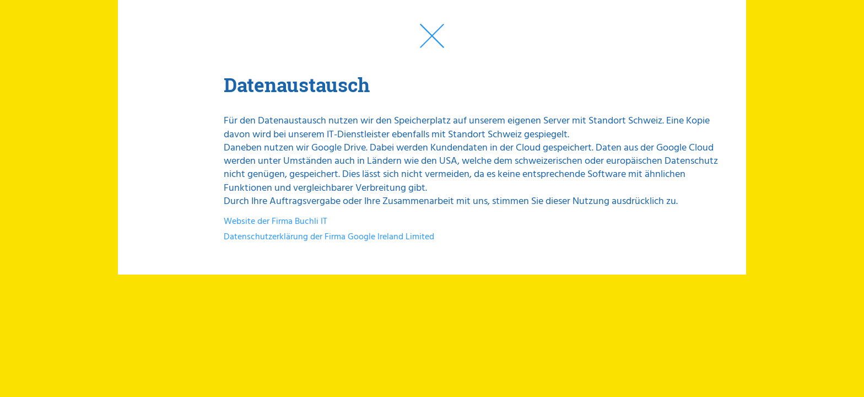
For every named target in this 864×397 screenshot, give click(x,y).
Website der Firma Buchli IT (275, 221)
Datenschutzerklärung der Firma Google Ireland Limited (329, 237)
